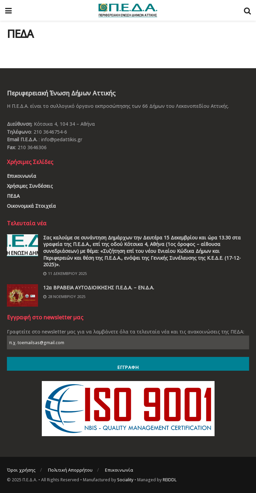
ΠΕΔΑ (13, 196)
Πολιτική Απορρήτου (70, 470)
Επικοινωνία (21, 176)
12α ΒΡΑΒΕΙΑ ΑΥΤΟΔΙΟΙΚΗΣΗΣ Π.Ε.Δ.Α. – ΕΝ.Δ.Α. (98, 287)
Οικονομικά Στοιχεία (31, 206)
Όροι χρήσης (21, 470)
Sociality (125, 480)
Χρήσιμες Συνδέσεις (30, 186)
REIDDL (170, 480)
